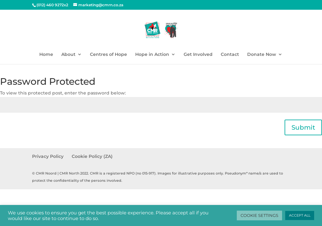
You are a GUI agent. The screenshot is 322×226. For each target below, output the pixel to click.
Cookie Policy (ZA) (92, 156)
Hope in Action (152, 54)
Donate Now (261, 54)
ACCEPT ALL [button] (299, 215)
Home (46, 54)
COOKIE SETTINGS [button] (259, 215)
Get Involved (198, 54)
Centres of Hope (108, 54)
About (68, 54)
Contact (230, 54)
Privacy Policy (48, 156)
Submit (303, 127)
